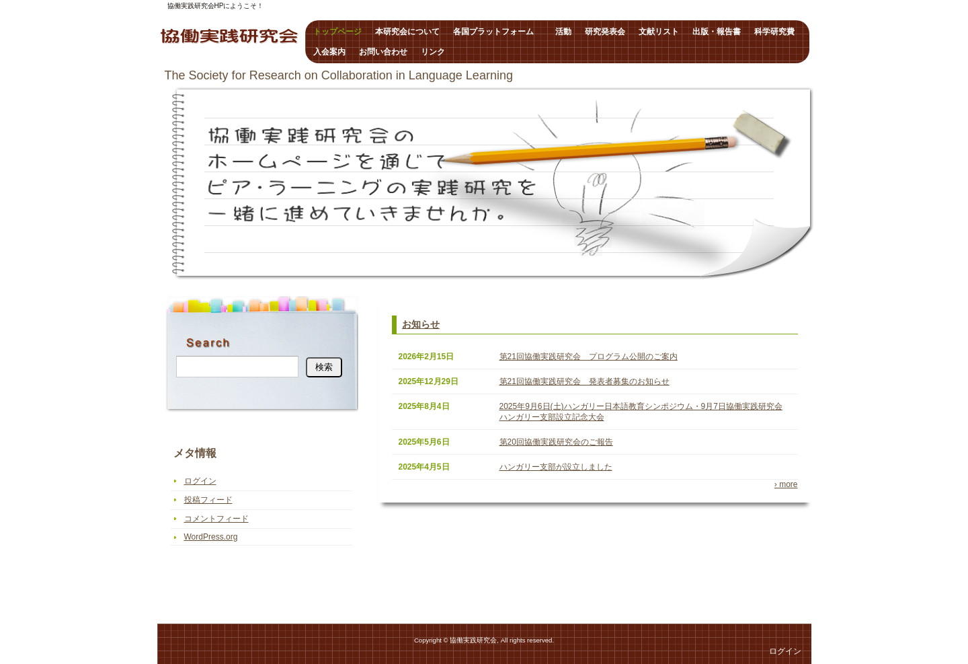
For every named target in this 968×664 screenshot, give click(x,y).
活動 (563, 31)
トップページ (337, 31)
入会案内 (329, 52)
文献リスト (659, 31)
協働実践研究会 (229, 37)
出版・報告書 (716, 31)
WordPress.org (211, 537)
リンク (433, 52)
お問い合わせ (383, 52)
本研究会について (407, 31)
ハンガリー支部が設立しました (555, 467)
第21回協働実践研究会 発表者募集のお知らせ (584, 381)
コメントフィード (216, 518)
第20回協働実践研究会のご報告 (556, 442)
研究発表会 (605, 31)
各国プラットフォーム (497, 31)
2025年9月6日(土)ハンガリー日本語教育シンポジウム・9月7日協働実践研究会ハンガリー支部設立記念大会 (640, 412)
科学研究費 (774, 31)
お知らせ (421, 324)
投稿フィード (208, 500)
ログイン (200, 481)
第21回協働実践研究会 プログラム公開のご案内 (588, 356)
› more (786, 484)
